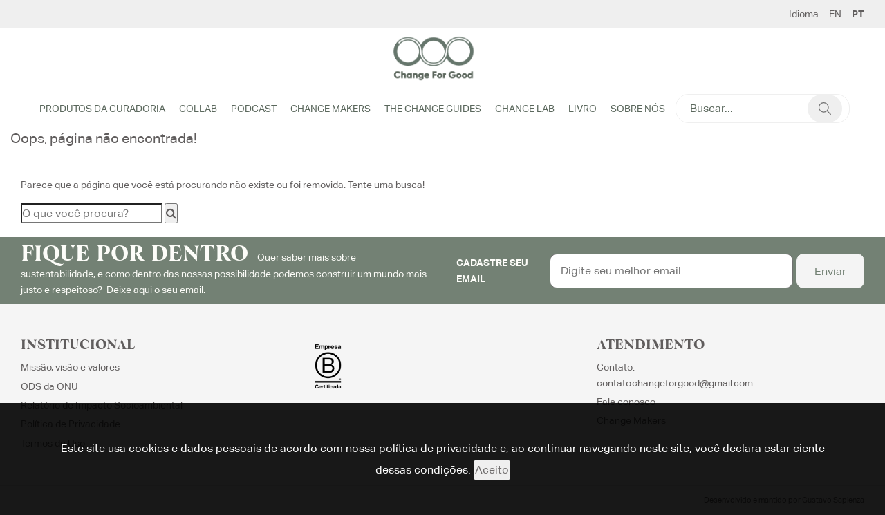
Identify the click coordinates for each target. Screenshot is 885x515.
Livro (582, 108)
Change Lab (525, 108)
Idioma (804, 13)
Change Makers (330, 108)
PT (858, 13)
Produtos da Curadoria (102, 108)
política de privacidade (438, 448)
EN (835, 13)
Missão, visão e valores (70, 367)
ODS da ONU (49, 386)
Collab (198, 108)
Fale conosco (626, 401)
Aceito (492, 469)
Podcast (254, 108)
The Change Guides (432, 108)
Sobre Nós (638, 108)
